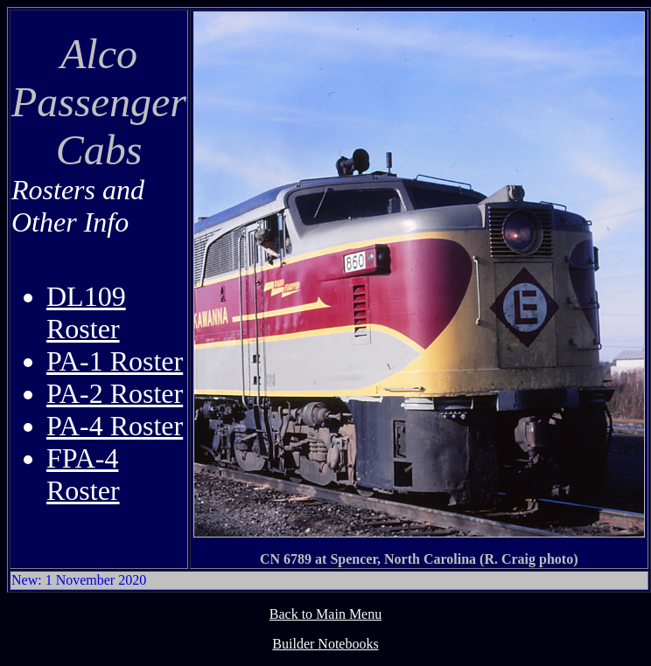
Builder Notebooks (325, 643)
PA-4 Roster (114, 425)
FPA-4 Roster (83, 474)
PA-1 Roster (114, 361)
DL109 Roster (86, 312)
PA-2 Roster (114, 393)
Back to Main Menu (326, 614)
